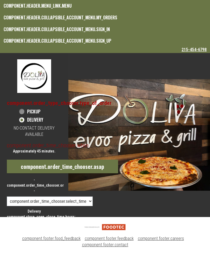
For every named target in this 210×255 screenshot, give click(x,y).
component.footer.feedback (109, 238)
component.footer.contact (105, 244)
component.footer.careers (161, 238)
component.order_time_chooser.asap (62, 166)
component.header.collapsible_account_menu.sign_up (57, 40)
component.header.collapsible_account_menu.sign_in (57, 29)
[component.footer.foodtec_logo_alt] (105, 226)
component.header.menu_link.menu (38, 5)
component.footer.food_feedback (51, 238)
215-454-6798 (194, 49)
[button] (34, 76)
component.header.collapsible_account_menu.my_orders (60, 17)
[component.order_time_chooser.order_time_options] (50, 201)
